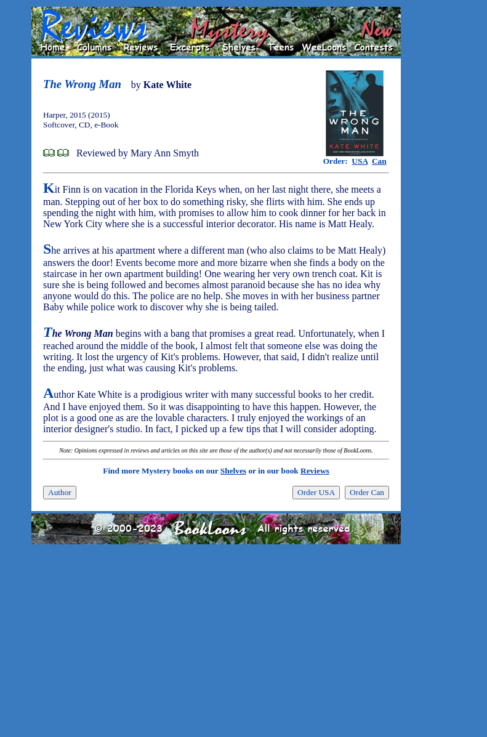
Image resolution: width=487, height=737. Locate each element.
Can (379, 161)
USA (360, 161)
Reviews (314, 470)
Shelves (233, 470)
